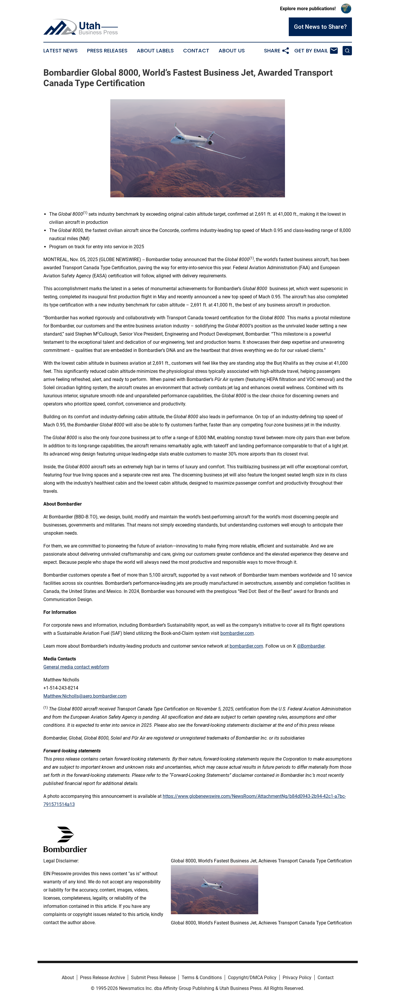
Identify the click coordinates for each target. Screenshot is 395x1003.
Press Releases (107, 50)
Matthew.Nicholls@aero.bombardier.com (85, 696)
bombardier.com (237, 633)
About (68, 977)
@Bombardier (311, 646)
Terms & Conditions (202, 977)
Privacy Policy (297, 977)
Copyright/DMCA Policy (252, 977)
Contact (196, 50)
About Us (232, 50)
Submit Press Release (153, 977)
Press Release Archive (102, 977)
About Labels (155, 50)
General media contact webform (76, 667)
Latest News (60, 50)
